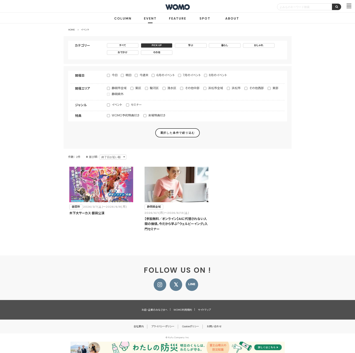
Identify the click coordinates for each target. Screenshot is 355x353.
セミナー (136, 105)
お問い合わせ (214, 326)
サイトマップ (204, 309)
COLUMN (123, 18)
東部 (275, 88)
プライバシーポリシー (162, 326)
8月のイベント (218, 75)
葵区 (138, 88)
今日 (115, 75)
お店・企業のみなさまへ (155, 309)
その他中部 (192, 88)
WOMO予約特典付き (126, 115)
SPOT (205, 18)
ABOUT (232, 18)
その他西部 (256, 88)
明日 (129, 75)
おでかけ (122, 52)
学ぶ (190, 45)
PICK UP (157, 45)
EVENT (150, 18)
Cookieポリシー (190, 326)
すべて (122, 45)
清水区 (171, 88)
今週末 (144, 75)
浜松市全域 (215, 88)
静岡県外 (118, 94)
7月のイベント (192, 75)
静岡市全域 (119, 88)
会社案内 (139, 326)
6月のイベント (165, 75)
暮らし (224, 45)
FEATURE (177, 18)
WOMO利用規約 (183, 309)
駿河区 (154, 88)
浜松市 (236, 88)
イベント (117, 105)
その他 (156, 52)
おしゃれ (258, 45)
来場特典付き (157, 115)
